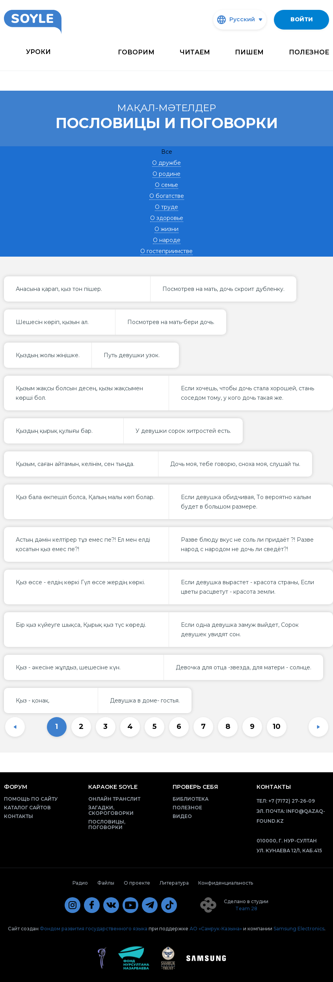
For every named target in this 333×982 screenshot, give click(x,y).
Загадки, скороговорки (111, 810)
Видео (182, 816)
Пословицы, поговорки (106, 824)
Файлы (105, 883)
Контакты (18, 816)
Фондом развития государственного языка (93, 929)
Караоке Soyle (113, 786)
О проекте (137, 883)
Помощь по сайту (31, 799)
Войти (301, 19)
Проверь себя (195, 786)
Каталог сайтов (27, 808)
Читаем (195, 52)
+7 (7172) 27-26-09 (291, 801)
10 (277, 726)
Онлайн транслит (114, 799)
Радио (80, 883)
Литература (174, 883)
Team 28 (246, 908)
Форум (15, 786)
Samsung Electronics (298, 929)
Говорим (136, 52)
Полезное (309, 52)
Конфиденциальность (225, 883)
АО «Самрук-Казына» (216, 929)
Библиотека (190, 799)
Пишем (249, 52)
